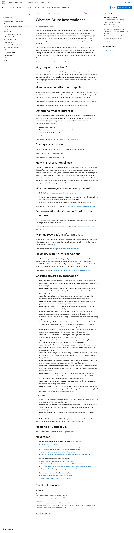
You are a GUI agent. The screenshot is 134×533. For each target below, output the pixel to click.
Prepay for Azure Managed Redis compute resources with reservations (63, 469)
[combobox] (16, 17)
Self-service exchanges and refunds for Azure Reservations (71, 270)
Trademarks (76, 527)
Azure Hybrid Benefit (77, 421)
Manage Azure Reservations (50, 444)
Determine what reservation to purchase (65, 139)
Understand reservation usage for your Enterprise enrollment (60, 449)
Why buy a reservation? (110, 17)
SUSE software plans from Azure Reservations (55, 478)
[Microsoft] (3, 2)
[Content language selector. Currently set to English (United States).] (10, 523)
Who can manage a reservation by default (115, 29)
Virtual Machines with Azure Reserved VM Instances (57, 461)
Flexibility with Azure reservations (113, 38)
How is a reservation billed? (111, 27)
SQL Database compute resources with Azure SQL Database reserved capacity (66, 466)
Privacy (40, 527)
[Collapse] (29, 13)
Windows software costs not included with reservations (58, 452)
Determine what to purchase (112, 22)
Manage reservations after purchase (114, 36)
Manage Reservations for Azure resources (81, 206)
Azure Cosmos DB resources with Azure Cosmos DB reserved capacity (63, 464)
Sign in (130, 2)
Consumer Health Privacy (53, 527)
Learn (37, 14)
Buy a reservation (58, 157)
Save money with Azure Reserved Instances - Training (51, 495)
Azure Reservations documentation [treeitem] (13, 21)
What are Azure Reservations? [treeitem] (13, 26)
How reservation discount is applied (114, 19)
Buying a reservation (109, 24)
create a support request (66, 432)
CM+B (48, 14)
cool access (87, 389)
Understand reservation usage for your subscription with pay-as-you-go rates (66, 447)
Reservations (55, 14)
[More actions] (96, 13)
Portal (113, 7)
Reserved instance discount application (84, 101)
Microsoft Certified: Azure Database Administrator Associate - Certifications (57, 503)
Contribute (33, 527)
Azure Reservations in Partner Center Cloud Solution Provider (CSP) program (65, 454)
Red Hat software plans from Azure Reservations (56, 475)
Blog (25, 527)
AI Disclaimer (6, 527)
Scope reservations (82, 105)
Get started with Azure (124, 7)
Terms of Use (67, 527)
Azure (42, 14)
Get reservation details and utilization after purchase (116, 32)
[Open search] (125, 2)
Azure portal (60, 62)
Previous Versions (17, 527)
